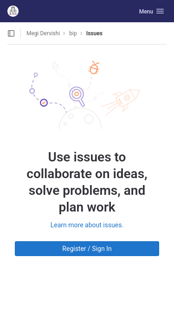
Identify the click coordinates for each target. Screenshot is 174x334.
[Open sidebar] (11, 33)
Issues (94, 33)
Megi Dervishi (43, 33)
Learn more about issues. (87, 225)
